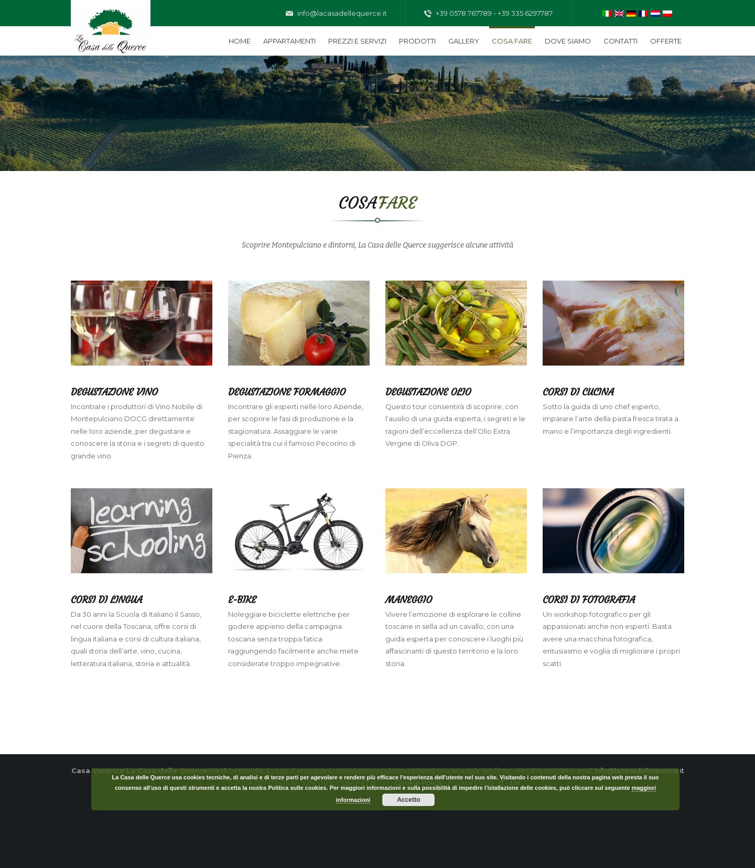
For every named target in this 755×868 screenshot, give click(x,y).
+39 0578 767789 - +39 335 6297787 (488, 13)
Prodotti (417, 41)
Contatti (620, 41)
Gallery (463, 41)
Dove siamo (568, 41)
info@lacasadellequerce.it (336, 13)
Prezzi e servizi (357, 41)
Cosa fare (512, 41)
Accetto (408, 799)
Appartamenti (289, 41)
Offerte (666, 41)
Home (240, 41)
